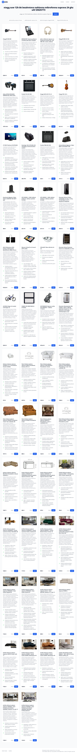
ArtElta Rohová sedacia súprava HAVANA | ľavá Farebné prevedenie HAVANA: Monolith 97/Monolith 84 (28, 708)
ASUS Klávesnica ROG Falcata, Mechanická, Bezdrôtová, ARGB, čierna (9, 249)
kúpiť (16, 75)
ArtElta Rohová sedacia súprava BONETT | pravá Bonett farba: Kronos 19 (46, 530)
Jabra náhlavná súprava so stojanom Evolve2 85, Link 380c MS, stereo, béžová (47, 40)
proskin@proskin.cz (60, 751)
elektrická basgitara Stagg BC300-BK (47, 20)
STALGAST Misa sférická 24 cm (47, 248)
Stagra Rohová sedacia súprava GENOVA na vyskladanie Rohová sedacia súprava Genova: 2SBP (47, 474)
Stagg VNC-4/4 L (63, 94)
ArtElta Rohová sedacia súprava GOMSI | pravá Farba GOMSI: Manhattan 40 (29, 654)
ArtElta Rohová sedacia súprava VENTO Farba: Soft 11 (10, 654)
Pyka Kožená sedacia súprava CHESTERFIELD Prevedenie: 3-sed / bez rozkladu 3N (65, 366)
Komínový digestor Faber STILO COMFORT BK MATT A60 (9, 199)
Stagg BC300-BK (7, 39)
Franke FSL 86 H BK (27, 94)
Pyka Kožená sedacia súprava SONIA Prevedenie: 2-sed (29, 420)
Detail (12, 75)
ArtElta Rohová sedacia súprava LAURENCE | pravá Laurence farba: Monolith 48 (10, 530)
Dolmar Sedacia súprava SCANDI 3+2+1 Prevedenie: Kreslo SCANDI (10, 365)
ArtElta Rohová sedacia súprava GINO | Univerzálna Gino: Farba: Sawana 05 (66, 474)
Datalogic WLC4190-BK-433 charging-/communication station (29, 147)
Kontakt (73, 2)
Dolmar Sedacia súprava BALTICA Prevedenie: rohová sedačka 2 (10, 474)
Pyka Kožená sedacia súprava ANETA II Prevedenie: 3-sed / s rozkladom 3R (45, 421)
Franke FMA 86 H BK (45, 145)
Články (67, 2)
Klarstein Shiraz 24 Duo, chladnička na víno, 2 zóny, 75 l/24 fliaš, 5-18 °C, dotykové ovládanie (66, 199)
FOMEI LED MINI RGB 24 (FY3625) (28, 307)
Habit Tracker (4, 750)
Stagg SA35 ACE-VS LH (46, 94)
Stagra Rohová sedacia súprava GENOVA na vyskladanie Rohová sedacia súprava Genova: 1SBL (29, 474)
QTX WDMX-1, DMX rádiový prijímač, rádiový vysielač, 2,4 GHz (29, 199)
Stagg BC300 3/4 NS (64, 39)
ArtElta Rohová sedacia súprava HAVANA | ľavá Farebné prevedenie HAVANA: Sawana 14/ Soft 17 (10, 707)
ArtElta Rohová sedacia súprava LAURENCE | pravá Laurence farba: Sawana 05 (29, 530)
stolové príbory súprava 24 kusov (15, 20)
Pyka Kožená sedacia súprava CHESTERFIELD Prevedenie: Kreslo (46, 365)
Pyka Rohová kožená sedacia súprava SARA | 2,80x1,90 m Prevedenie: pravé (66, 420)
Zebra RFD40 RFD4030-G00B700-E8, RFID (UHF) (9, 94)
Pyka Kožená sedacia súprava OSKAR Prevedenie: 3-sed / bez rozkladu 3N (10, 420)
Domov (62, 2)
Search (55, 14)
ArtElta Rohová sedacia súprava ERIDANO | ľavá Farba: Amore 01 (28, 591)
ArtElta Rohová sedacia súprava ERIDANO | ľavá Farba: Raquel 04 (9, 591)
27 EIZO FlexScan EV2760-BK (10, 145)
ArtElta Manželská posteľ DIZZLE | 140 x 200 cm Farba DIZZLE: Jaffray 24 (66, 654)
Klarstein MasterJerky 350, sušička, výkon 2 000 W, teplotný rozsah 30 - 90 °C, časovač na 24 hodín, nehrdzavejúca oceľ (66, 309)
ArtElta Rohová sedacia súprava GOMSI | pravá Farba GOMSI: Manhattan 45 (47, 654)
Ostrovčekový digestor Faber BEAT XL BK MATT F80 (66, 146)
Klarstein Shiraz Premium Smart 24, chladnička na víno (66, 248)
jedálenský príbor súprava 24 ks (31, 20)
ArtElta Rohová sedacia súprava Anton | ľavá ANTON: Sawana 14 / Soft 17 (47, 591)
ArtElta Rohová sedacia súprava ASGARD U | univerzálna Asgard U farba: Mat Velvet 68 (66, 531)
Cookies (10, 750)
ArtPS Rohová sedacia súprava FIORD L (64, 590)
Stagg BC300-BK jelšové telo (62, 20)
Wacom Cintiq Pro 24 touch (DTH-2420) (29, 248)
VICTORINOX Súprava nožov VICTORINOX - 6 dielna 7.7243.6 (47, 308)
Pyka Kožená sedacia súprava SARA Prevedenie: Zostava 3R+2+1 (28, 365)
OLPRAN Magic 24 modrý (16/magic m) (9, 307)
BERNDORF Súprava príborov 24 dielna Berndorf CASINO (29, 39)
